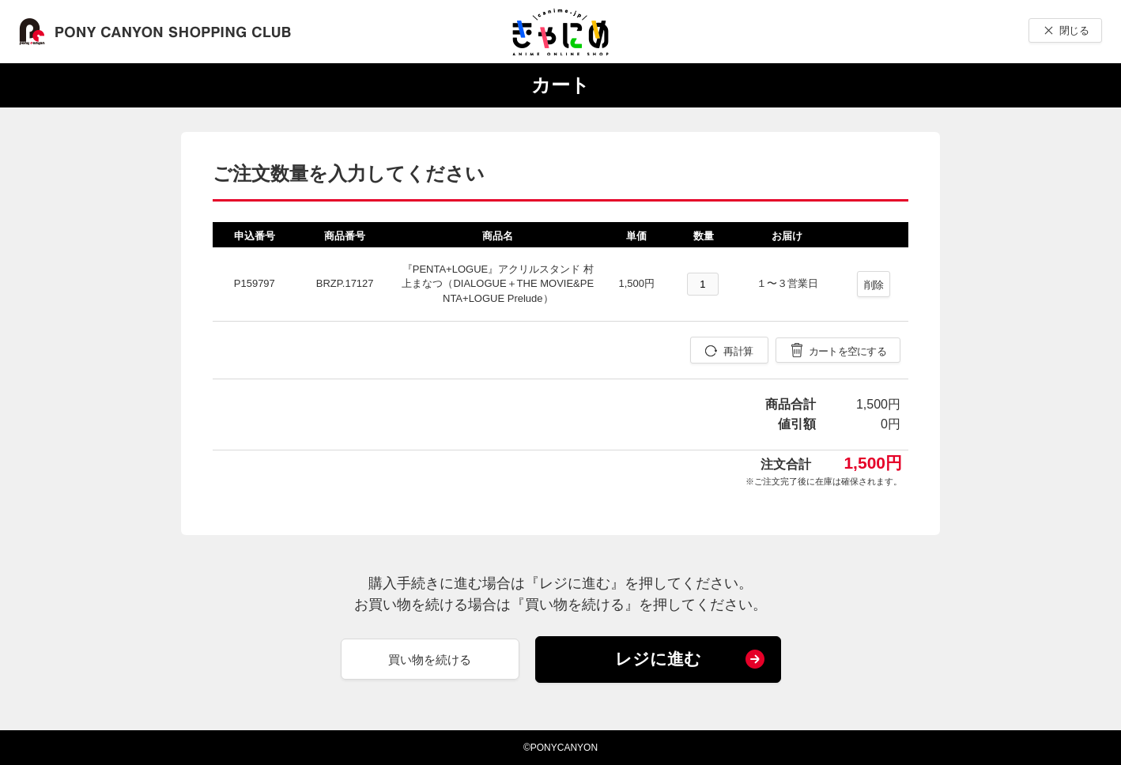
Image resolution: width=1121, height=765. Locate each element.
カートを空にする (847, 351)
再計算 (738, 351)
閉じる (1074, 30)
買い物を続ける (429, 659)
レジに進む (658, 659)
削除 (874, 285)
